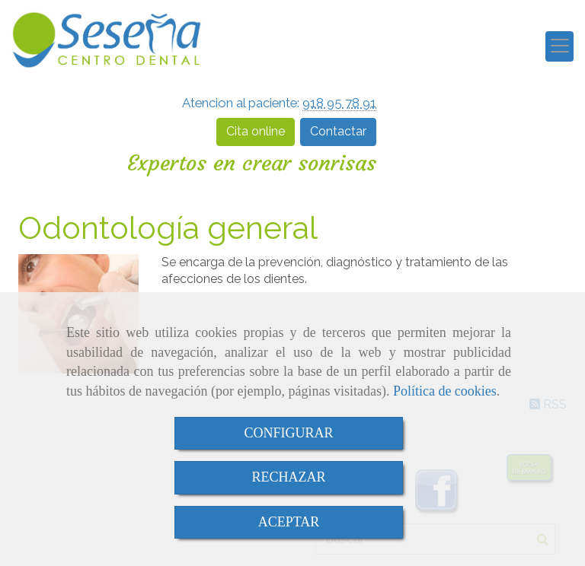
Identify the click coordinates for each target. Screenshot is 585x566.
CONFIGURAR (288, 432)
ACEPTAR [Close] (289, 521)
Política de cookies (445, 391)
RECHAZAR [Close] (288, 477)
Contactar (338, 131)
